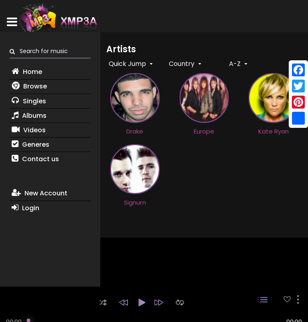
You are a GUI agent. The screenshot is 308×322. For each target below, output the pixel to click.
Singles (29, 101)
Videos (29, 130)
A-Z (235, 63)
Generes (30, 144)
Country (182, 63)
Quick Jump (128, 63)
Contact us (35, 159)
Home (27, 71)
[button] (103, 302)
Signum (135, 202)
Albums (29, 115)
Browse (29, 86)
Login (25, 208)
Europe (204, 131)
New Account (39, 193)
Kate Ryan (273, 131)
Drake (134, 131)
